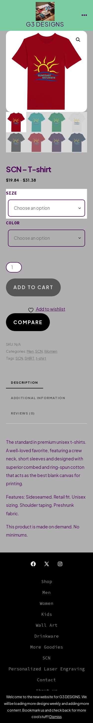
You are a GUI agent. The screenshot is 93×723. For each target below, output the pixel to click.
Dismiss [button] (55, 716)
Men (30, 351)
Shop (46, 581)
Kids (46, 614)
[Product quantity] (14, 267)
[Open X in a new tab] (46, 564)
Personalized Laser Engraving (46, 669)
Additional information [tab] (38, 398)
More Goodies (46, 647)
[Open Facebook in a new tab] (33, 564)
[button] (78, 39)
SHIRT (29, 358)
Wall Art (47, 625)
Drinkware (46, 636)
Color (13, 223)
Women (50, 351)
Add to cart (33, 287)
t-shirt (41, 358)
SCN (39, 351)
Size (11, 193)
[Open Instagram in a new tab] (60, 564)
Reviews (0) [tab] (23, 413)
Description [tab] (24, 382)
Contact (46, 680)
